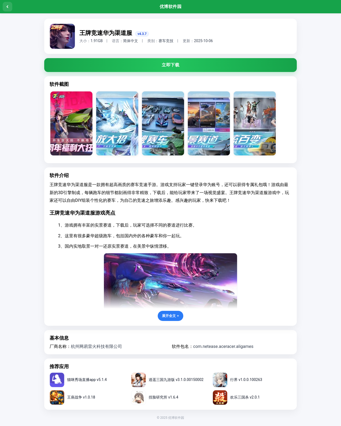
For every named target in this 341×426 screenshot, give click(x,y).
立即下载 (170, 65)
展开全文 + (170, 316)
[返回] (7, 6)
